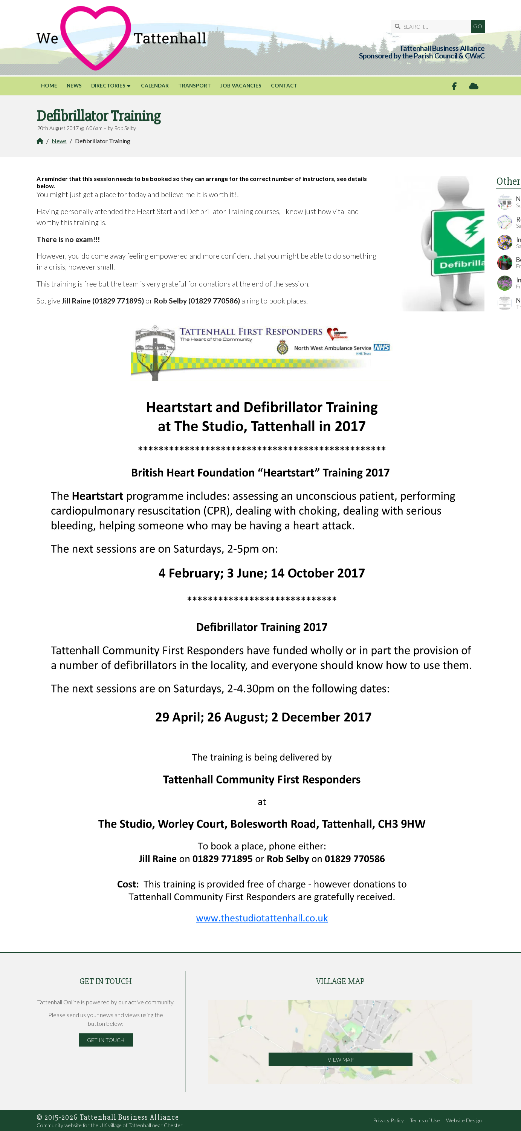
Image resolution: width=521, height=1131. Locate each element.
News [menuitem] (74, 86)
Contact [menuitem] (284, 86)
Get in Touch (105, 1040)
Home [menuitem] (49, 86)
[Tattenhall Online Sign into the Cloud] (473, 86)
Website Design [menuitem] (464, 1120)
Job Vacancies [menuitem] (240, 86)
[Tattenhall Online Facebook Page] (454, 86)
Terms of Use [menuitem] (425, 1120)
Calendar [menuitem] (155, 86)
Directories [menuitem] (108, 86)
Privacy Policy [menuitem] (388, 1120)
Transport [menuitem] (194, 86)
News (59, 140)
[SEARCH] (432, 26)
